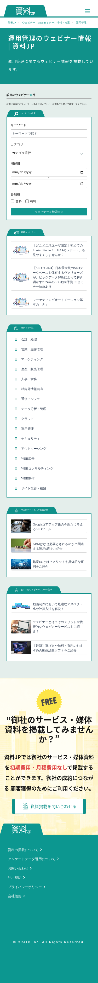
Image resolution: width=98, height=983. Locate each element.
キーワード (18, 125)
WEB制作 (27, 478)
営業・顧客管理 (32, 349)
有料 (33, 201)
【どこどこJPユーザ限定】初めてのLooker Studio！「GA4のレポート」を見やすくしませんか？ (59, 250)
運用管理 (27, 429)
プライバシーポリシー (25, 887)
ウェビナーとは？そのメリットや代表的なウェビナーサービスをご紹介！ (58, 626)
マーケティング (32, 359)
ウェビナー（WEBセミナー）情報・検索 (46, 22)
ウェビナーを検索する (49, 211)
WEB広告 (27, 458)
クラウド (27, 419)
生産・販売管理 (32, 369)
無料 (18, 201)
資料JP (12, 22)
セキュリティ (30, 439)
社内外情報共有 (32, 389)
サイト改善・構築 (33, 488)
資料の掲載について (23, 850)
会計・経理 (29, 339)
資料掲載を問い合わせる (50, 806)
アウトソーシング (33, 448)
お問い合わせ (18, 868)
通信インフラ (30, 399)
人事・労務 (29, 379)
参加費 (15, 194)
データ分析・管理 (33, 409)
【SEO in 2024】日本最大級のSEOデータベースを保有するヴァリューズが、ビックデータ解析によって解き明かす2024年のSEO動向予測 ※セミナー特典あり (58, 277)
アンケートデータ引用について (31, 859)
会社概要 (14, 896)
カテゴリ (17, 144)
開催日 (15, 163)
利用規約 (14, 877)
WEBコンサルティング (37, 468)
